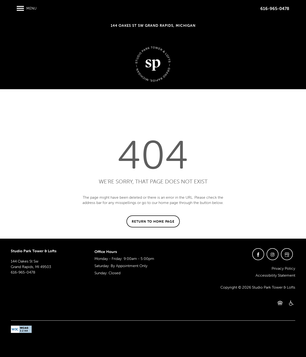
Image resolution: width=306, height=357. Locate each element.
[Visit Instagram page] (273, 254)
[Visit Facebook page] (258, 254)
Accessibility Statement (275, 275)
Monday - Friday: (108, 258)
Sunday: (101, 272)
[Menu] (27, 8)
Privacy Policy (283, 268)
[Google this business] (287, 254)
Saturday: (102, 265)
